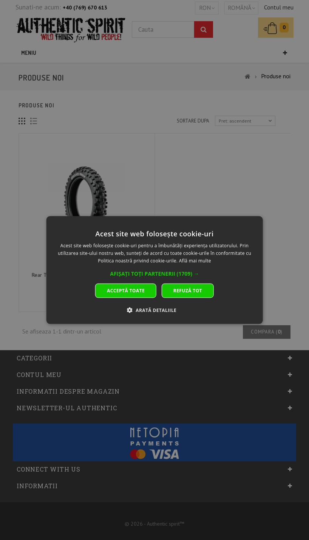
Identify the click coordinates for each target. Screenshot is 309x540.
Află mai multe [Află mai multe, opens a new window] (195, 261)
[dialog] (154, 270)
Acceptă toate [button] (126, 290)
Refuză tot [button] (187, 290)
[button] (154, 273)
